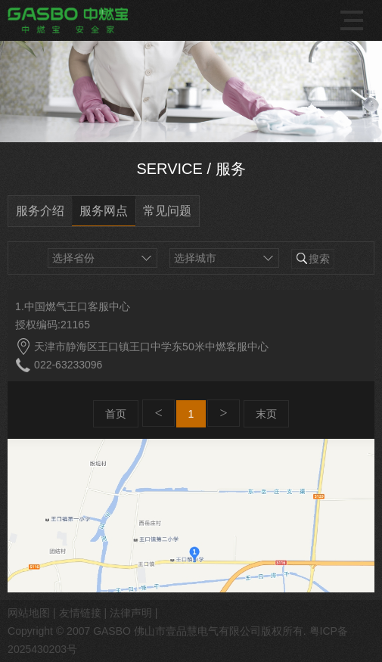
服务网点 (103, 210)
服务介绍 (40, 210)
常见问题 (167, 210)
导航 (354, 20)
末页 (266, 414)
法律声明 (131, 613)
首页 (115, 414)
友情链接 (80, 613)
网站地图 (29, 613)
